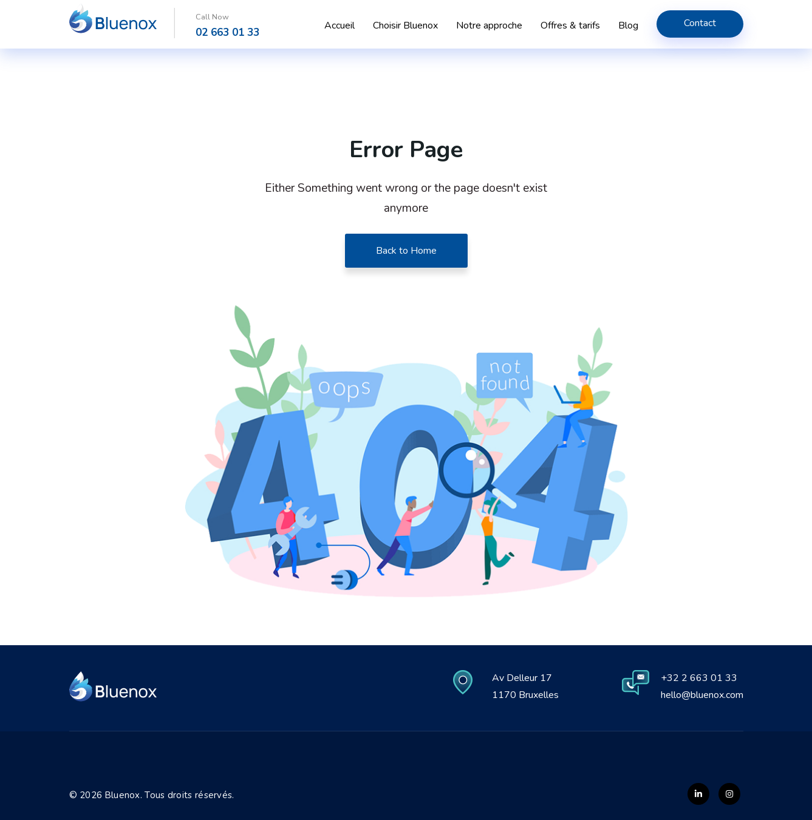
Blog (628, 25)
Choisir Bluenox (405, 25)
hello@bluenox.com (702, 695)
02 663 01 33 (227, 32)
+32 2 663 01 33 (699, 678)
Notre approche (489, 25)
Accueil (339, 25)
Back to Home (406, 250)
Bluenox (122, 795)
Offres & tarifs (570, 25)
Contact (700, 23)
